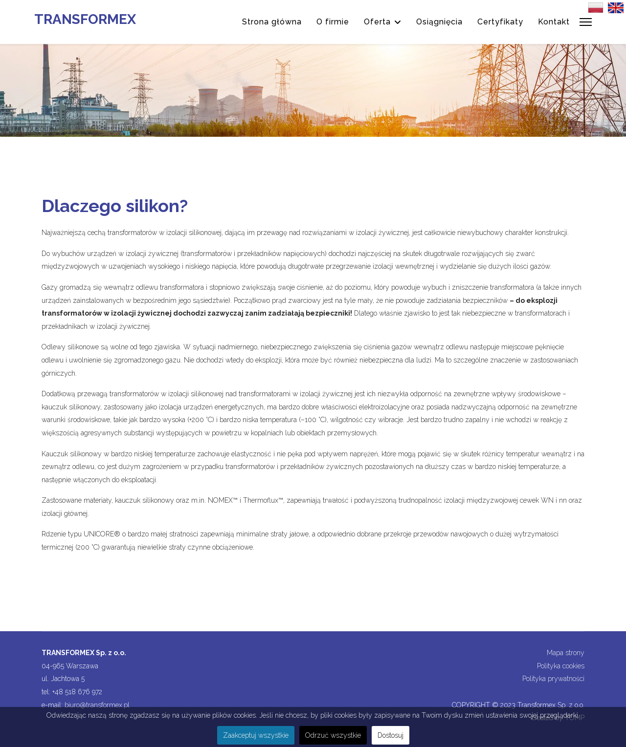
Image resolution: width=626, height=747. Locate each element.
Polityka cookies (560, 666)
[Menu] (586, 22)
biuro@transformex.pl (97, 705)
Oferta (377, 21)
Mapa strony (565, 653)
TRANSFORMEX (85, 19)
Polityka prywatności (553, 679)
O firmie (332, 21)
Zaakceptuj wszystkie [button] (256, 735)
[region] (313, 90)
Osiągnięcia (439, 21)
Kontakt (554, 21)
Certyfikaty (500, 21)
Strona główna (272, 21)
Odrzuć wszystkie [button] (333, 735)
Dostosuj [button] (390, 735)
